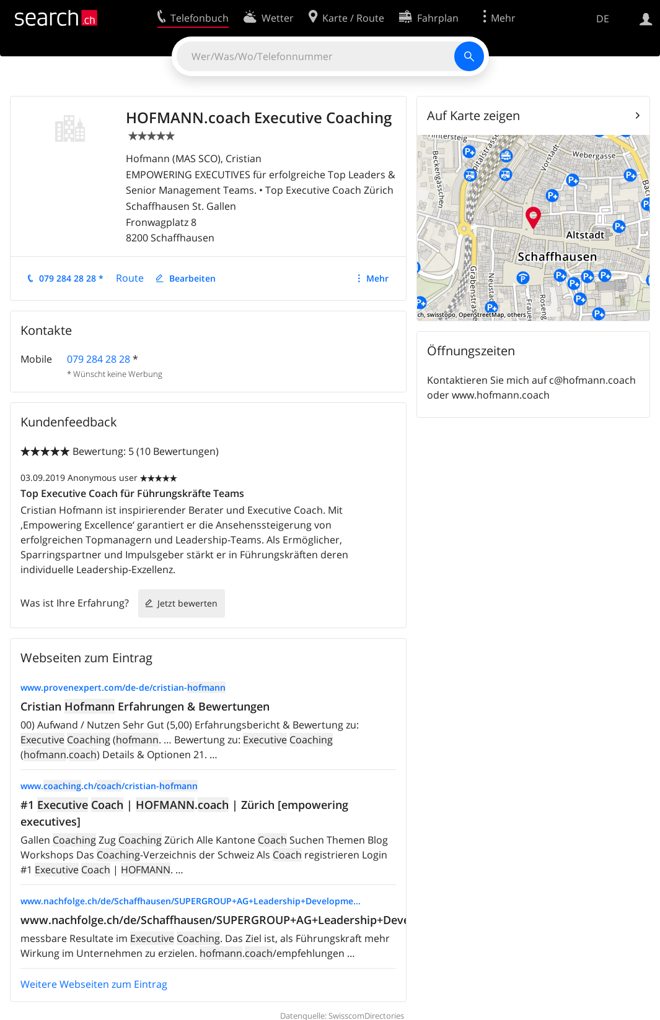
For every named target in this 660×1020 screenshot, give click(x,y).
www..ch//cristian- (109, 786)
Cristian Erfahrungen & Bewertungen (145, 706)
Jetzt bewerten (187, 603)
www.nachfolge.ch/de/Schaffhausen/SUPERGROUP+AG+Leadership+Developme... (190, 901)
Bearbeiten (192, 278)
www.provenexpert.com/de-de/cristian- (123, 687)
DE (602, 18)
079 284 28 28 (98, 359)
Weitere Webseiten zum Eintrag (93, 984)
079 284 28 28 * (71, 278)
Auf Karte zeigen (473, 115)
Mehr (377, 278)
